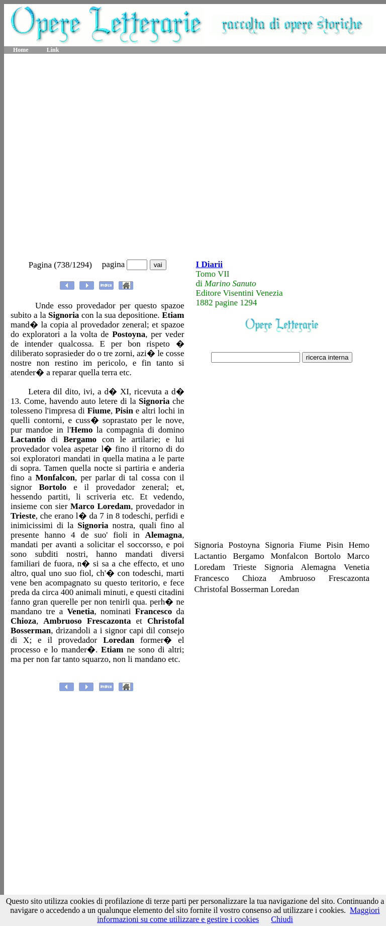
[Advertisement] (94, 157)
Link (53, 49)
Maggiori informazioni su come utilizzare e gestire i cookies (238, 914)
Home (21, 49)
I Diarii (209, 264)
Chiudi (282, 919)
